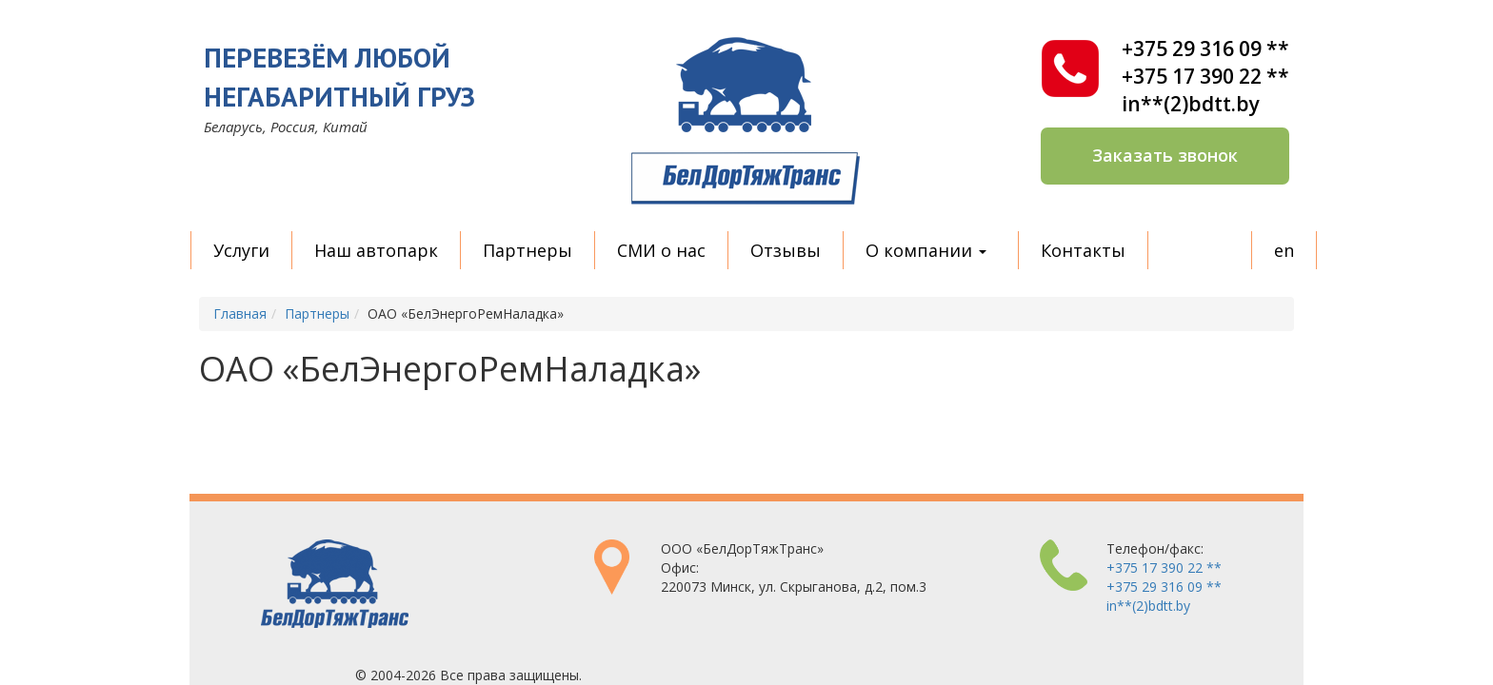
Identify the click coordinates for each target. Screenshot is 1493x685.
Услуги (241, 250)
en (1284, 250)
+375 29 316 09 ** (1205, 49)
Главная (240, 313)
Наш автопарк (376, 250)
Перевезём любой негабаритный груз (339, 76)
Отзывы (785, 250)
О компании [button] (926, 250)
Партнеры (527, 250)
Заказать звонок (1165, 155)
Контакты (1083, 250)
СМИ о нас (661, 250)
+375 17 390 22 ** (1205, 77)
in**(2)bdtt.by (1191, 104)
